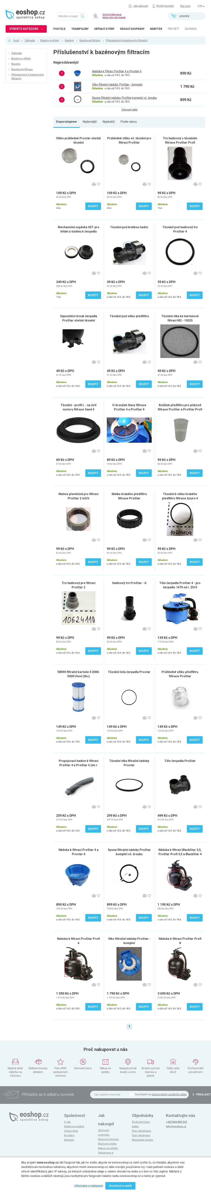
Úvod (16, 40)
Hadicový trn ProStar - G (129, 583)
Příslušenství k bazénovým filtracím (127, 40)
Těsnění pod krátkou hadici (129, 227)
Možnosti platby (107, 1143)
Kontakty (69, 1135)
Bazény (69, 40)
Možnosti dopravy (108, 1139)
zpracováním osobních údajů (169, 1094)
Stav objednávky (141, 1130)
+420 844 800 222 (176, 1121)
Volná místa (71, 1130)
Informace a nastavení (88, 1185)
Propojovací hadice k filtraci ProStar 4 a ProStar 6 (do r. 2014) (78, 765)
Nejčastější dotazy (142, 1139)
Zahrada (30, 40)
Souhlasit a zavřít (120, 1185)
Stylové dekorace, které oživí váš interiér (114, 16)
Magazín (69, 1139)
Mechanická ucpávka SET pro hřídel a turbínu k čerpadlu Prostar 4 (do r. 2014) (78, 231)
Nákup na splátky (108, 1148)
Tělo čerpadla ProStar (180, 761)
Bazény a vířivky (49, 40)
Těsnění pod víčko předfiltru (129, 316)
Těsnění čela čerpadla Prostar (129, 672)
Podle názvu (128, 121)
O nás (67, 1121)
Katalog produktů (74, 1126)
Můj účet (185, 6)
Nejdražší (109, 121)
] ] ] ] (201, 6)
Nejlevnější (90, 121)
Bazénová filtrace (89, 40)
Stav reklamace (141, 1135)
